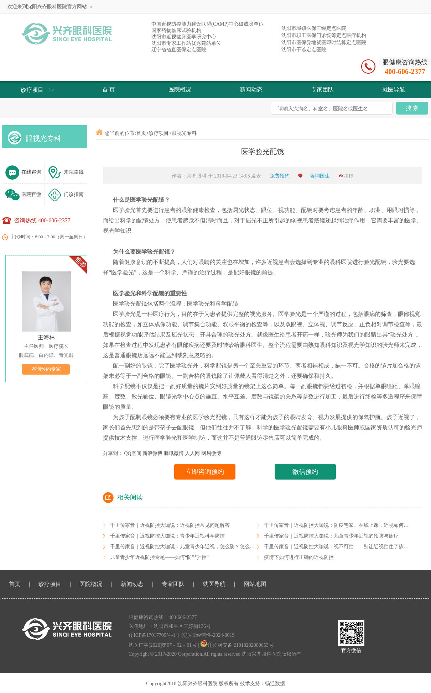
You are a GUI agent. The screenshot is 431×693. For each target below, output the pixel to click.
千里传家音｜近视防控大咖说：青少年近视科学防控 (167, 536)
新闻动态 (132, 584)
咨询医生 (320, 176)
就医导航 (214, 584)
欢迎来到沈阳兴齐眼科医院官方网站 (50, 7)
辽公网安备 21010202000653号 (237, 645)
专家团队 (173, 584)
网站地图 (255, 584)
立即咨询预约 (205, 471)
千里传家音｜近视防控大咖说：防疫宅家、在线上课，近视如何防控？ (341, 525)
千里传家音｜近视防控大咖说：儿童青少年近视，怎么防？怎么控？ (185, 546)
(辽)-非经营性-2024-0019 (207, 635)
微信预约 (305, 471)
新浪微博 (152, 453)
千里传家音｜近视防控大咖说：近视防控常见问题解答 (170, 525)
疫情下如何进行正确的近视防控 (299, 557)
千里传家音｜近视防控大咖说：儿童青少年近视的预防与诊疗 (331, 536)
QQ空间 (132, 453)
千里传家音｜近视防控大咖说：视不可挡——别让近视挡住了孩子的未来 (344, 546)
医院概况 (90, 584)
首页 (141, 133)
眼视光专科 (43, 138)
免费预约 (280, 176)
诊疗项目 (159, 133)
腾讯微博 (174, 453)
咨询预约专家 (46, 369)
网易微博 (211, 453)
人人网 (192, 453)
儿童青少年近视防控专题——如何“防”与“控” (159, 557)
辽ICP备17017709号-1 (152, 635)
